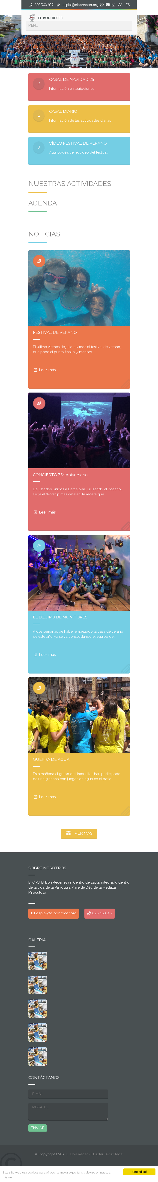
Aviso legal (114, 1154)
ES (127, 5)
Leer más (44, 370)
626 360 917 (44, 5)
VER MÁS (79, 833)
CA (120, 5)
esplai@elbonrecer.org (80, 5)
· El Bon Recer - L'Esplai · (70, 1154)
